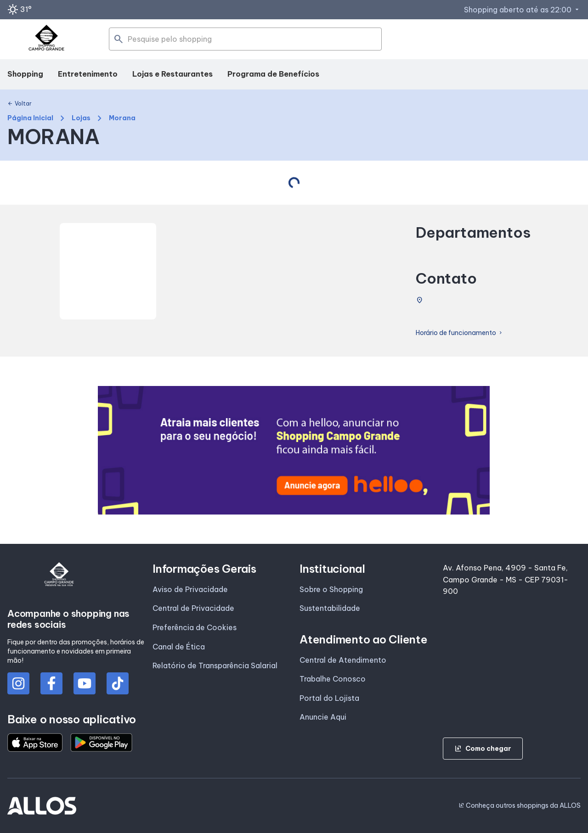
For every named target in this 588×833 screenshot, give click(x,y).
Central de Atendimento (343, 660)
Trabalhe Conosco (333, 678)
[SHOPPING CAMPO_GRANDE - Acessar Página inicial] (46, 39)
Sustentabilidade (330, 608)
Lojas (81, 118)
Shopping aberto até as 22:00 (522, 9)
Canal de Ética (179, 646)
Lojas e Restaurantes (172, 73)
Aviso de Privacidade (190, 589)
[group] (294, 450)
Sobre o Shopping (331, 589)
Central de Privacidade (193, 608)
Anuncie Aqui (323, 716)
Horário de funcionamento (459, 333)
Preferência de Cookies (195, 627)
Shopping (25, 73)
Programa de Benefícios (273, 73)
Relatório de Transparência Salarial (215, 665)
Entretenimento (88, 73)
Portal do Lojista (329, 698)
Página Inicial (30, 118)
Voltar (19, 104)
